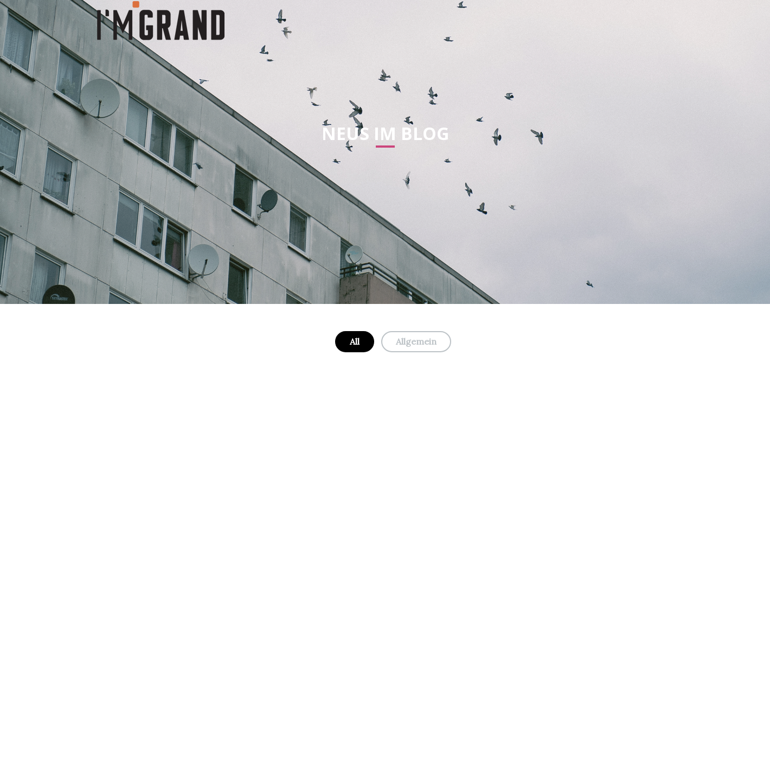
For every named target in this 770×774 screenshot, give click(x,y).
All (355, 341)
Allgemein (416, 341)
